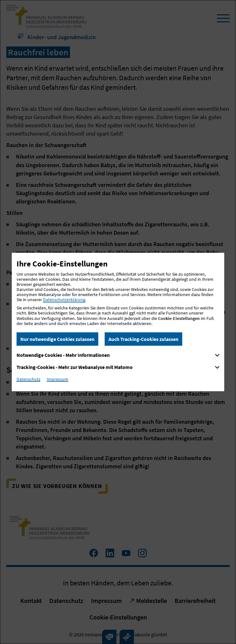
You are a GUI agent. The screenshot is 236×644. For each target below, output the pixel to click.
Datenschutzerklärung (64, 299)
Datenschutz (28, 379)
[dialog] (118, 322)
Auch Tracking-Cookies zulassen (143, 339)
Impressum (57, 379)
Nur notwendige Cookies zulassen (57, 339)
